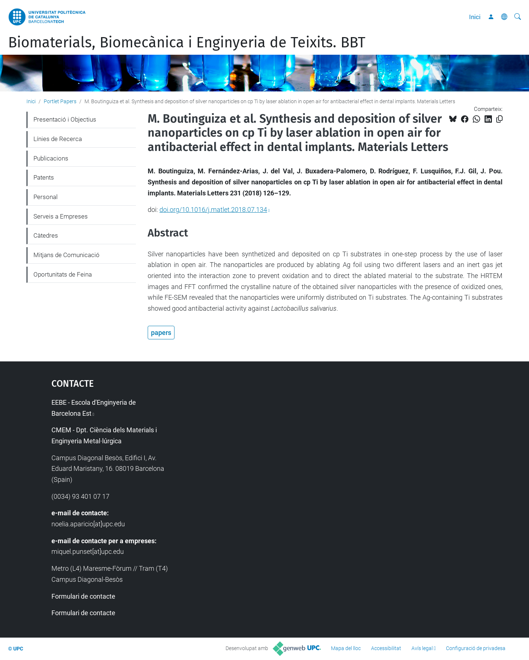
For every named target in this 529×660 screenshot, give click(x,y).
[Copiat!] (499, 119)
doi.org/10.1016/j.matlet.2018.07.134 (213, 209)
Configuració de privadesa (475, 648)
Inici (475, 17)
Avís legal (422, 648)
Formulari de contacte (83, 596)
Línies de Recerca (57, 139)
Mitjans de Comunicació (66, 255)
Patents (43, 177)
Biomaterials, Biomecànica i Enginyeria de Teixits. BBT (187, 42)
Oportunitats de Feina (62, 274)
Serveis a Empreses (60, 216)
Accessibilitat (386, 648)
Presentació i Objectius (64, 119)
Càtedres (45, 235)
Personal (45, 197)
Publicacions (50, 158)
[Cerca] (517, 16)
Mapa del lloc (346, 648)
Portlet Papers (60, 101)
